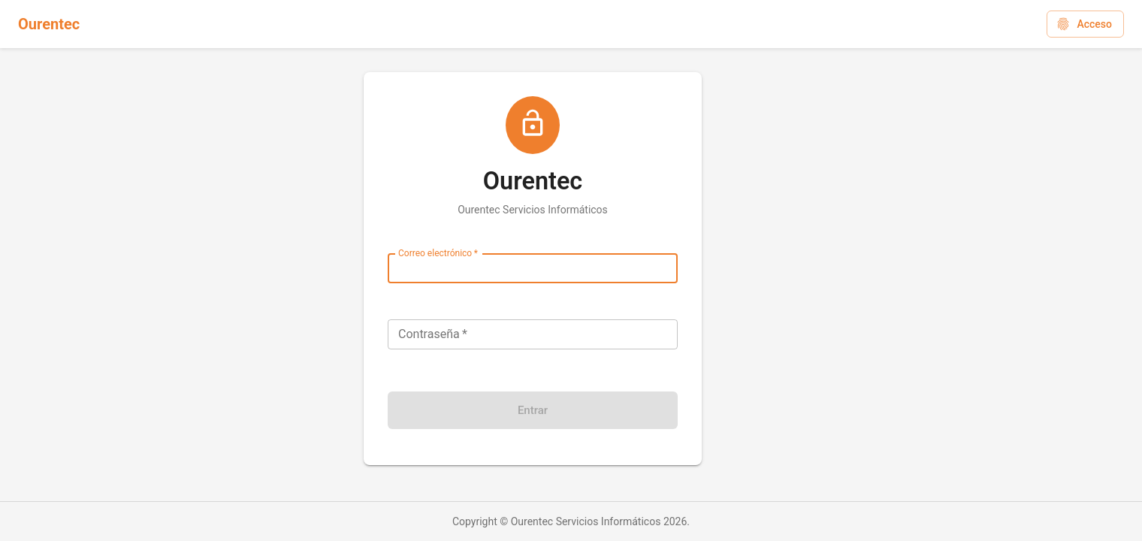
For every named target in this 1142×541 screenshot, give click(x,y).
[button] (1085, 24)
